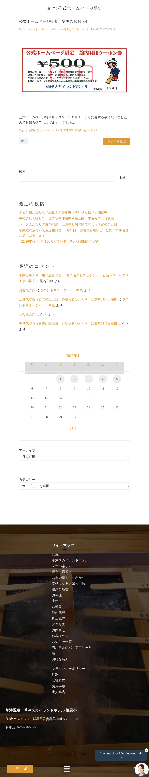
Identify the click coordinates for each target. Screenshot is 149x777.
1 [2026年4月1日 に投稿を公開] (60, 379)
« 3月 (73, 428)
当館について (80, 29)
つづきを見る (116, 141)
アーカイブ (27, 450)
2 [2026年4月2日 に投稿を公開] (74, 379)
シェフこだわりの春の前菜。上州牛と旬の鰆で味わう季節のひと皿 (68, 224)
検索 (22, 171)
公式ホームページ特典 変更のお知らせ (54, 21)
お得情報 (30, 130)
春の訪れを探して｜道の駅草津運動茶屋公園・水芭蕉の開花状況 (66, 218)
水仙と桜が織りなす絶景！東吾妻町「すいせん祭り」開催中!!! (65, 212)
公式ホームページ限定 (49, 130)
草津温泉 (68, 130)
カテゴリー (27, 479)
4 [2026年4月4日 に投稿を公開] (102, 379)
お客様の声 (27, 290)
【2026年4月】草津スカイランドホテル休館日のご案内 (59, 241)
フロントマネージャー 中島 (39, 29)
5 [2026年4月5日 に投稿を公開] (117, 379)
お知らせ (66, 29)
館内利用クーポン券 (86, 130)
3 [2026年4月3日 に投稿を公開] (88, 379)
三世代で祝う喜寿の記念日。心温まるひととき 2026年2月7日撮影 (68, 299)
